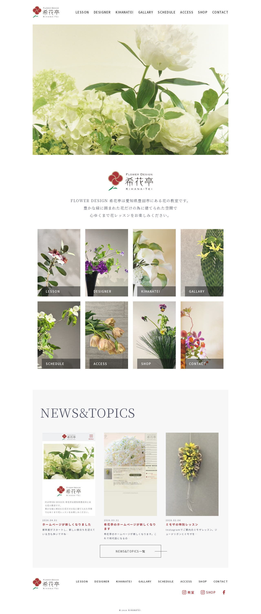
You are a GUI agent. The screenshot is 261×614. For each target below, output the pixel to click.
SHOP (202, 12)
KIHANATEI (125, 12)
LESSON (82, 12)
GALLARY (145, 12)
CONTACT (220, 12)
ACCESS (186, 12)
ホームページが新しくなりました (66, 524)
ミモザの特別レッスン (182, 524)
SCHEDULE (167, 12)
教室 (188, 592)
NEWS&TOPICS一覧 (130, 551)
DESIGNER (102, 12)
